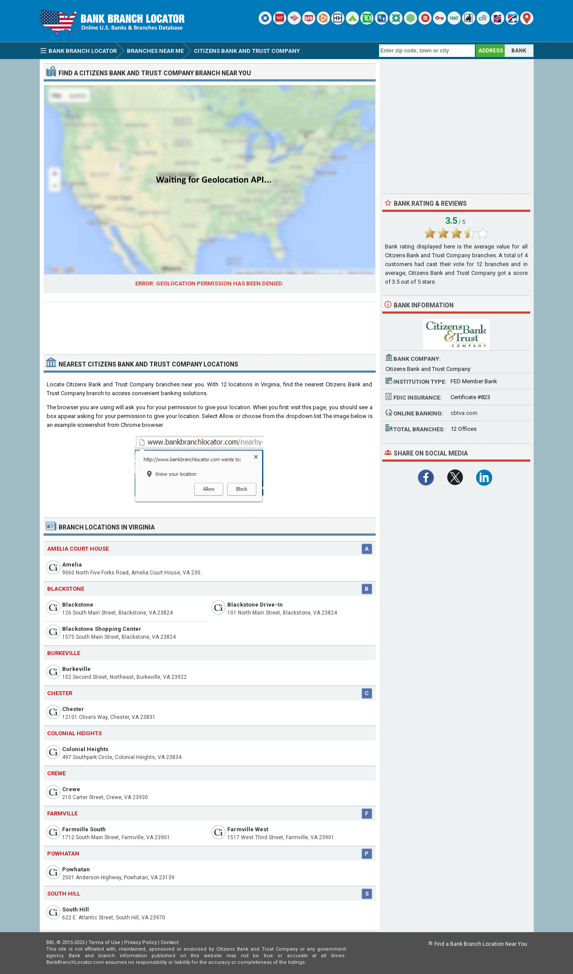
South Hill (75, 909)
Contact (169, 942)
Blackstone (77, 604)
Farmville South (84, 829)
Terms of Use (104, 942)
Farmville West (247, 829)
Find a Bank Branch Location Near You (480, 944)
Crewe (71, 789)
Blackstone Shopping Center (101, 629)
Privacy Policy (140, 942)
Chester (73, 709)
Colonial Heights (85, 749)
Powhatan (76, 869)
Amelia (72, 564)
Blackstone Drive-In (255, 604)
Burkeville (76, 669)
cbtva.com (464, 413)
